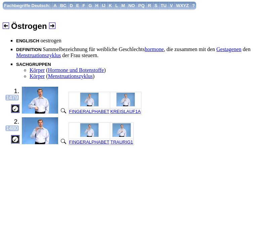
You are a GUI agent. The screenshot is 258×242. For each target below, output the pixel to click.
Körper (37, 70)
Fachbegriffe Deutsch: (27, 5)
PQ (141, 5)
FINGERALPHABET (89, 111)
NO (131, 5)
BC (63, 5)
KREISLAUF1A (126, 111)
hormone (154, 49)
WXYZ (182, 5)
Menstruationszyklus (38, 55)
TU (163, 5)
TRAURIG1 (122, 142)
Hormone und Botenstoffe (76, 70)
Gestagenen (229, 49)
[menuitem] (27, 5)
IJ (103, 5)
